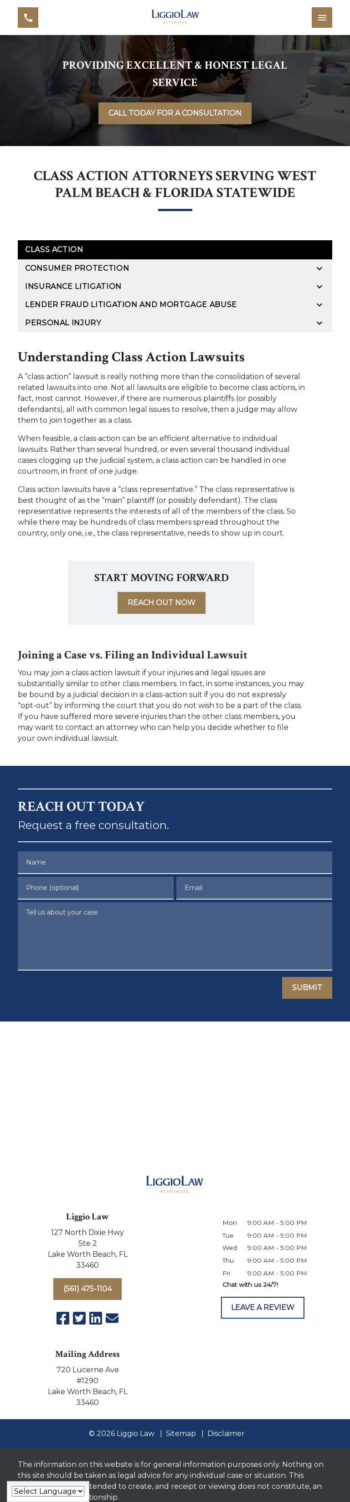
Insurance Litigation (73, 286)
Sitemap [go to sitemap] (181, 1433)
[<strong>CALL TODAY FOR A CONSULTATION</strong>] (175, 113)
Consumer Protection (77, 268)
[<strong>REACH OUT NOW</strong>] (162, 603)
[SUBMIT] (307, 988)
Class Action (54, 249)
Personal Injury (63, 323)
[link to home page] (175, 17)
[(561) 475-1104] (87, 1289)
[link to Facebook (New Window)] (63, 1318)
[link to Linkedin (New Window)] (95, 1318)
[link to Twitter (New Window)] (79, 1318)
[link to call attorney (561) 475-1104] (28, 17)
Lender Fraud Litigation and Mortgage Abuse (131, 304)
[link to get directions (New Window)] (87, 1250)
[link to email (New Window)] (112, 1318)
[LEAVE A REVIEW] (262, 1308)
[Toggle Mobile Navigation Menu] (322, 17)
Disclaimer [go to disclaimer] (226, 1433)
